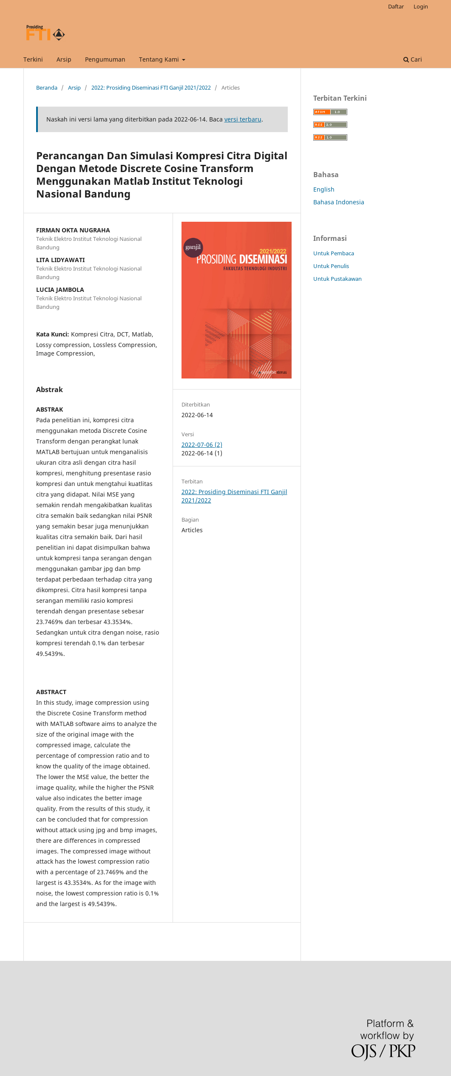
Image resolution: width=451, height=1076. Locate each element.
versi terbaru (242, 119)
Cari (412, 59)
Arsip (64, 59)
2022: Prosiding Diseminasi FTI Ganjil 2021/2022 (151, 87)
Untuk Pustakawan (337, 278)
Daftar (396, 6)
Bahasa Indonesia (338, 202)
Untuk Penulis (331, 266)
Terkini (33, 59)
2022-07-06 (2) (202, 445)
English (324, 189)
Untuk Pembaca (333, 253)
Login (421, 6)
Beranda (46, 87)
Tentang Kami (160, 59)
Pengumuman (105, 59)
